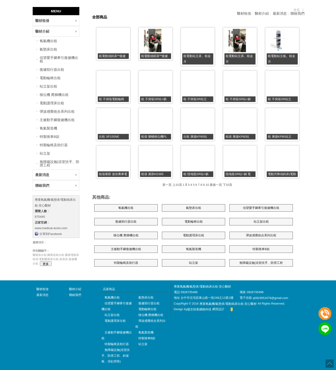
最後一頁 (216, 184)
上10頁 (177, 184)
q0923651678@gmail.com (270, 298)
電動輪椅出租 (50, 78)
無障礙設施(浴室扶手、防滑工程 (59, 163)
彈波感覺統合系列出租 (57, 111)
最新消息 (280, 13)
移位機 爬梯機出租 (54, 95)
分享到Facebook (50, 233)
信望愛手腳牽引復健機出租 (59, 59)
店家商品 (109, 289)
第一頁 (167, 184)
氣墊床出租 (48, 49)
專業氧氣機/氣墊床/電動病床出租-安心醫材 (228, 303)
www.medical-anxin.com (51, 228)
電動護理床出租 (52, 103)
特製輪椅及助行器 (54, 145)
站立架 (45, 153)
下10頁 (227, 184)
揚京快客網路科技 (199, 309)
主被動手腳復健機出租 (57, 120)
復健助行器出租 (52, 69)
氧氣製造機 (48, 128)
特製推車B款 (50, 137)
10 (207, 184)
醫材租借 (244, 13)
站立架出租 (48, 86)
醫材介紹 (262, 13)
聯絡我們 (297, 13)
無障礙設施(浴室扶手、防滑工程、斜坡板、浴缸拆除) (116, 355)
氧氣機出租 (48, 41)
